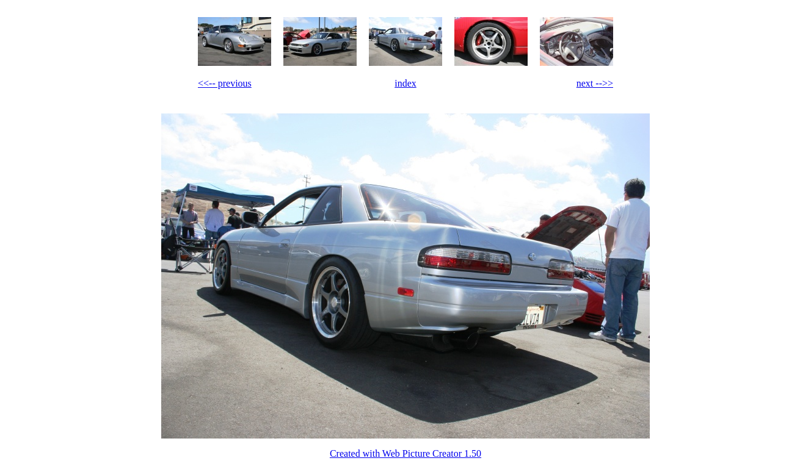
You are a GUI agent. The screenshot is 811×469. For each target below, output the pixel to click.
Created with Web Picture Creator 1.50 (405, 453)
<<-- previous (225, 83)
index (405, 83)
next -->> (594, 83)
